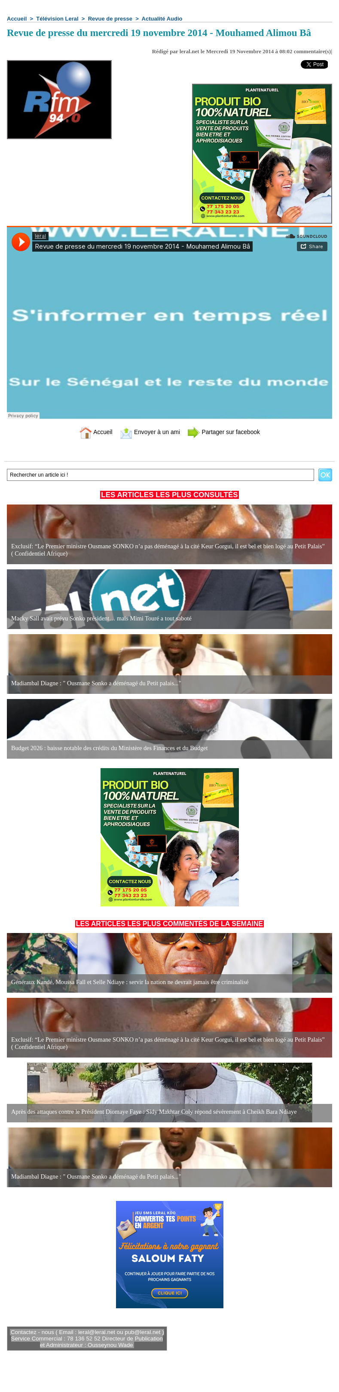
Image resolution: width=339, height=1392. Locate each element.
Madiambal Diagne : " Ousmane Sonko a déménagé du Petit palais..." (94, 683)
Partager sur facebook (227, 431)
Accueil (17, 18)
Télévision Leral (57, 18)
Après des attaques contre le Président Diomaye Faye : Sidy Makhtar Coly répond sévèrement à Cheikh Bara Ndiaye (151, 1112)
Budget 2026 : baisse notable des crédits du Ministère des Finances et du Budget (108, 748)
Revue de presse (110, 18)
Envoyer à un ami (148, 431)
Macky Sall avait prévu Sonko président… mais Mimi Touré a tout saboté (100, 618)
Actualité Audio (162, 18)
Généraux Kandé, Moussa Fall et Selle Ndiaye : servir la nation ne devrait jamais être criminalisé (127, 982)
